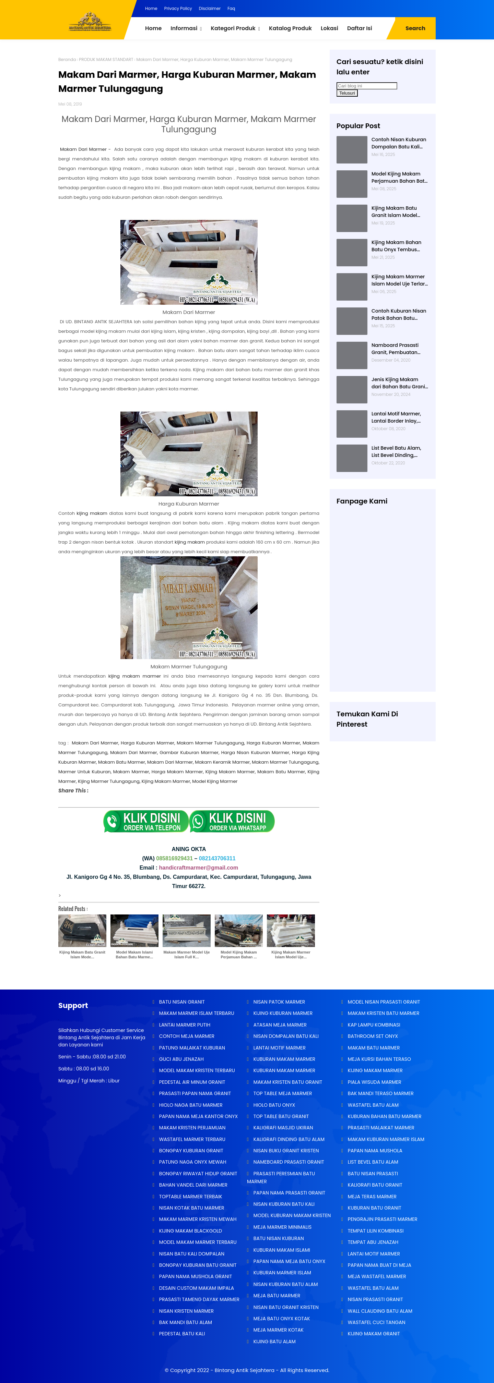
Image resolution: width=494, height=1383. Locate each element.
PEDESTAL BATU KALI (181, 1333)
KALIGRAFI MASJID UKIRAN (282, 1127)
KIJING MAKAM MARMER (374, 1070)
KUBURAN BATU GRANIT (373, 1207)
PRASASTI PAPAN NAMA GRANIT (194, 1093)
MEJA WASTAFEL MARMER (376, 1276)
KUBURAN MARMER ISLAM (281, 1272)
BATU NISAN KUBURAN (278, 1238)
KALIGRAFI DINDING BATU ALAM (288, 1139)
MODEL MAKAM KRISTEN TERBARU (196, 1070)
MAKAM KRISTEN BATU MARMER (382, 1013)
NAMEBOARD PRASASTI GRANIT (288, 1161)
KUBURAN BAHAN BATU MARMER (383, 1116)
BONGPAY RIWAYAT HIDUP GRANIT (197, 1173)
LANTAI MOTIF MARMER (279, 1047)
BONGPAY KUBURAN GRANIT (190, 1150)
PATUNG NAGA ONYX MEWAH (192, 1161)
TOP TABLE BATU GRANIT (280, 1116)
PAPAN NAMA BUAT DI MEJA (378, 1265)
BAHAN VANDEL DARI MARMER (192, 1184)
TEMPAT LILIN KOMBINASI (374, 1230)
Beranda (67, 59)
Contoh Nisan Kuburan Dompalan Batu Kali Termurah (399, 143)
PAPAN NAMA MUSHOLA (374, 1150)
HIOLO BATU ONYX (273, 1105)
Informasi (183, 28)
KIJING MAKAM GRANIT (373, 1333)
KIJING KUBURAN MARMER (282, 1013)
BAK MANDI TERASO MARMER (380, 1093)
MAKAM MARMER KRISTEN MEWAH (197, 1219)
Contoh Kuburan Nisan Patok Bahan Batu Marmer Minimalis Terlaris (399, 314)
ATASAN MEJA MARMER (279, 1024)
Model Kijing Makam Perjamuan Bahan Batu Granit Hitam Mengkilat (400, 177)
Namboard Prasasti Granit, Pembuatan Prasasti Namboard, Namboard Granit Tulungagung (396, 349)
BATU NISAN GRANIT (181, 1001)
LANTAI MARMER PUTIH (184, 1024)
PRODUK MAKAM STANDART (106, 59)
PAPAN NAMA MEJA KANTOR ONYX (198, 1116)
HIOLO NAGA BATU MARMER (190, 1105)
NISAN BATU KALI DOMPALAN (191, 1253)
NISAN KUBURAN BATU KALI (283, 1204)
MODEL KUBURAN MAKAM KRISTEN (291, 1215)
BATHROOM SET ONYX (372, 1036)
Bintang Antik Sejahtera (244, 1370)
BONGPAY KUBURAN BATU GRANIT (197, 1265)
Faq (231, 8)
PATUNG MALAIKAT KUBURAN (191, 1047)
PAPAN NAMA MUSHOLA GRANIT (195, 1276)
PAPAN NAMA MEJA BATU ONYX (288, 1261)
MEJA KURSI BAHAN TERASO (378, 1059)
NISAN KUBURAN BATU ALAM (285, 1284)
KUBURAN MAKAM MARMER (283, 1059)
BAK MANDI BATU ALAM (185, 1322)
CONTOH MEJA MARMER (186, 1036)
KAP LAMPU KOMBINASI (373, 1024)
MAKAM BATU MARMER (373, 1047)
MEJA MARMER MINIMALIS (281, 1227)
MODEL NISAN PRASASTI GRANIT (383, 1001)
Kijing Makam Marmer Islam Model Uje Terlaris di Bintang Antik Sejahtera (400, 280)
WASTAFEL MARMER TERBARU (191, 1139)
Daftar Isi (359, 28)
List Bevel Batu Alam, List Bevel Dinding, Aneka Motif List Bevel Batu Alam (397, 452)
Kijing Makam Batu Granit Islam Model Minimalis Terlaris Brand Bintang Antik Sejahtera (396, 212)
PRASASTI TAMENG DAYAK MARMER (198, 1299)
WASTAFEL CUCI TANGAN (375, 1322)
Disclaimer (210, 8)
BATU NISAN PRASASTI (372, 1173)
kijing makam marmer (134, 676)
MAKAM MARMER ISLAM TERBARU (196, 1013)
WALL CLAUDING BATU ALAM (379, 1311)
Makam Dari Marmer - (85, 149)
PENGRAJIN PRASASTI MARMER (381, 1219)
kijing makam (92, 513)
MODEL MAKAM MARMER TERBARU (197, 1242)
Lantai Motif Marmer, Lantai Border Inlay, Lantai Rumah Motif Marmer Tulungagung (398, 417)
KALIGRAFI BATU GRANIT (374, 1184)
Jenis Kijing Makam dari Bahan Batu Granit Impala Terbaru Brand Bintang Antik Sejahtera (400, 383)
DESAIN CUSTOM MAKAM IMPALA (196, 1288)
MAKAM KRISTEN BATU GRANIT (287, 1082)
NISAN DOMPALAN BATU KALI (285, 1036)
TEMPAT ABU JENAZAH (372, 1242)
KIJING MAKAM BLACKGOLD (190, 1230)
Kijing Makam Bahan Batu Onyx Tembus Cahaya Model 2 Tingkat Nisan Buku (396, 246)
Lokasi (329, 28)
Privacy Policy (178, 8)
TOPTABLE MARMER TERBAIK (190, 1196)
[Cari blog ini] (367, 85)
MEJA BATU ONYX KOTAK (281, 1318)
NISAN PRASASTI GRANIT (374, 1299)
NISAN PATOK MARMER (278, 1001)
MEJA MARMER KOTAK (278, 1329)
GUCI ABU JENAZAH (181, 1059)
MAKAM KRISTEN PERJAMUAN (191, 1127)
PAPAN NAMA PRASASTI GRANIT (288, 1192)
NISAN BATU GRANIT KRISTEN (285, 1307)
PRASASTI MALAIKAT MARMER (380, 1127)
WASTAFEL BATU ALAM (372, 1105)
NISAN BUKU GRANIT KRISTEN (285, 1150)
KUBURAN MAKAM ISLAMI (281, 1250)
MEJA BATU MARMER (276, 1295)
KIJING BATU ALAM (274, 1341)
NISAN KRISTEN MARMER (186, 1311)
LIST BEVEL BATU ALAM (372, 1161)
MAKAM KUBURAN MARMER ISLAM (385, 1139)
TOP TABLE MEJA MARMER (282, 1093)
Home (151, 8)
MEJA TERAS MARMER (371, 1196)
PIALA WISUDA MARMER (373, 1082)
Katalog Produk (290, 28)
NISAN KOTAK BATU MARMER (191, 1207)
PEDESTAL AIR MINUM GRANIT (191, 1082)
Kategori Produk (233, 28)
